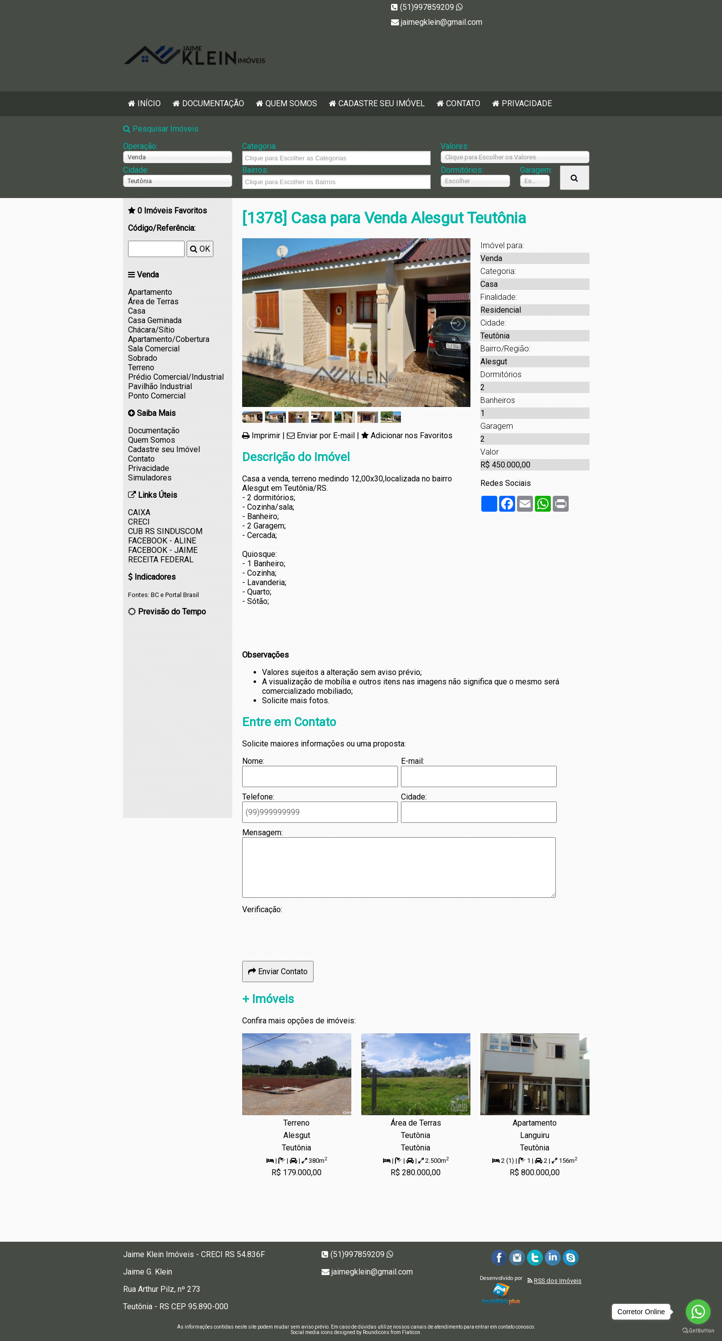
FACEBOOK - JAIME (162, 550)
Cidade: (136, 170)
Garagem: (535, 170)
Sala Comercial (154, 348)
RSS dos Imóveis (558, 1280)
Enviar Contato (278, 971)
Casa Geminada (155, 320)
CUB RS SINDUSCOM (165, 531)
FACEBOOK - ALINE (162, 540)
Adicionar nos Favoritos (412, 435)
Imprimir (266, 435)
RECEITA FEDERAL (161, 559)
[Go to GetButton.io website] (698, 1331)
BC (155, 595)
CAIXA (139, 512)
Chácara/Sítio (151, 330)
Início (149, 103)
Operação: (140, 146)
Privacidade (527, 103)
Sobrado (142, 358)
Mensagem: (262, 832)
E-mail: (412, 761)
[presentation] (317, 933)
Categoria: (259, 146)
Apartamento (150, 292)
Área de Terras (153, 301)
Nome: (253, 761)
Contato (463, 103)
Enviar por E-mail (326, 435)
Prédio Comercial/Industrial (176, 377)
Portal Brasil (182, 595)
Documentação (213, 103)
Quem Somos (291, 103)
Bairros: (255, 170)
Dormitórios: (462, 170)
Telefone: (258, 797)
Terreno (141, 367)
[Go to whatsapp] (698, 1311)
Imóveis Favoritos (172, 210)
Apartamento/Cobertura (168, 339)
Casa (136, 311)
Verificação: (262, 909)
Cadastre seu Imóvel (381, 103)
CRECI (139, 522)
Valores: (455, 146)
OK (200, 249)
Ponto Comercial (157, 396)
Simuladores (150, 477)
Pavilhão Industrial (160, 386)
